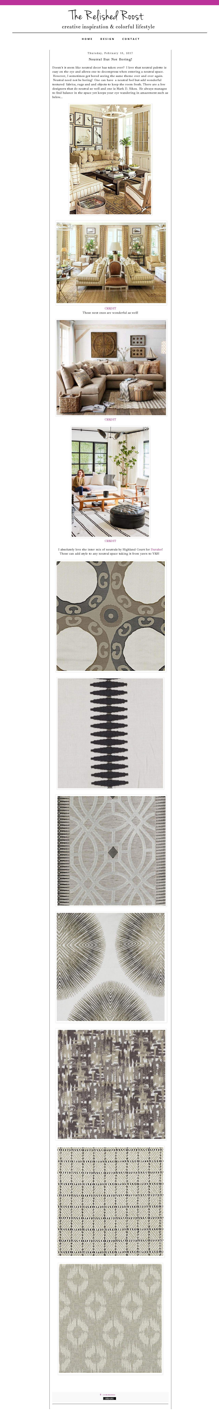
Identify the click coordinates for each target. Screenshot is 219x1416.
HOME (87, 39)
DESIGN (107, 39)
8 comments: (108, 1394)
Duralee (156, 549)
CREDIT (110, 308)
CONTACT (131, 39)
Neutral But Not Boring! (110, 59)
